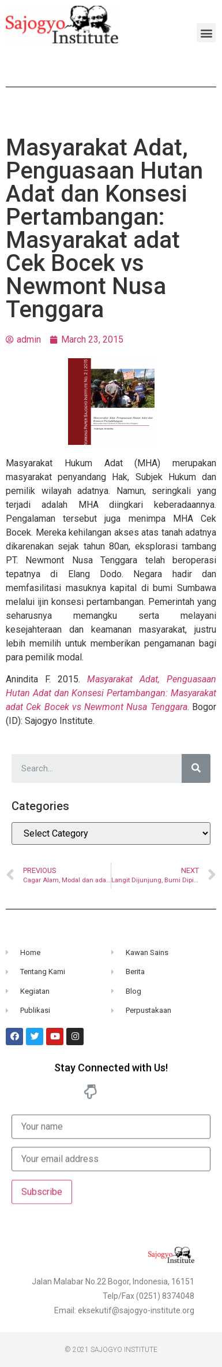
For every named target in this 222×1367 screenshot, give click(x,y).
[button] (206, 32)
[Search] (196, 768)
